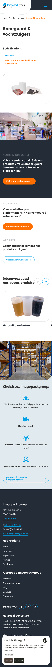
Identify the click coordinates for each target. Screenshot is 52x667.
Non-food (20, 18)
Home (5, 18)
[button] (37, 281)
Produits (12, 18)
